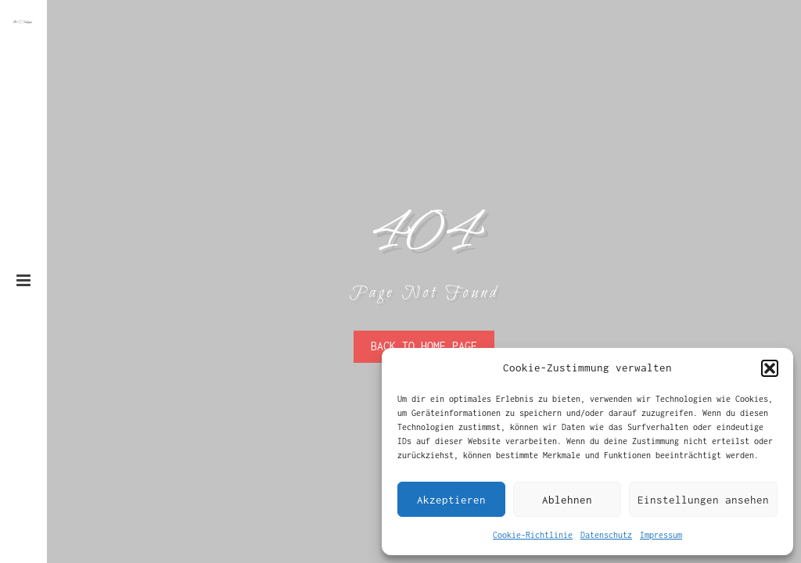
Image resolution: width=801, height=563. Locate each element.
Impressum (661, 535)
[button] (770, 368)
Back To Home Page (424, 346)
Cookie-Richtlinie (533, 535)
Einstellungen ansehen (703, 499)
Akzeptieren (451, 499)
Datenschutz (606, 535)
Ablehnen (567, 499)
